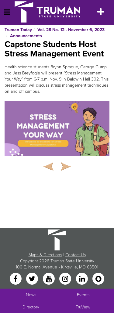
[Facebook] (16, 279)
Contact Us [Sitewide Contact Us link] (75, 254)
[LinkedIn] (82, 279)
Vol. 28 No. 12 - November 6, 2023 (71, 29)
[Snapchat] (98, 279)
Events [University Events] (83, 294)
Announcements (26, 35)
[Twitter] (33, 279)
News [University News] (31, 294)
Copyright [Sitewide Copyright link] (29, 261)
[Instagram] (66, 279)
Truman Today (18, 29)
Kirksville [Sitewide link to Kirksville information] (69, 267)
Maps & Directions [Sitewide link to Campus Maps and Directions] (45, 254)
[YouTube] (49, 279)
